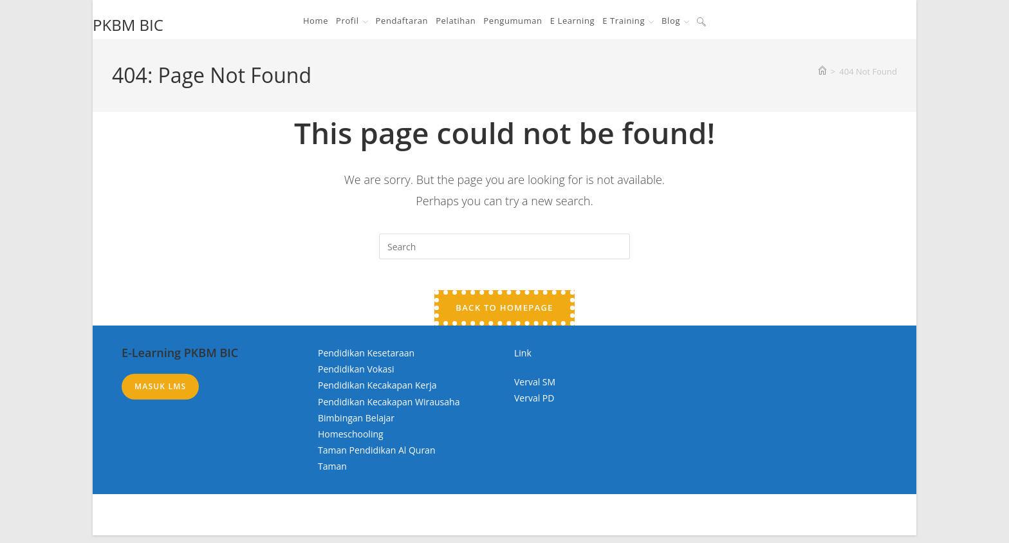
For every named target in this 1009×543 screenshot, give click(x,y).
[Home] (822, 71)
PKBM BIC (128, 24)
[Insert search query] (504, 246)
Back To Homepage (504, 315)
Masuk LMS (160, 394)
